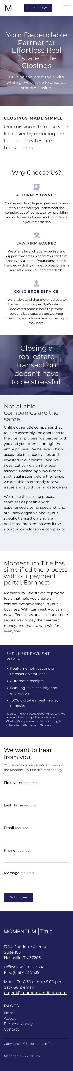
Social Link (32, 1056)
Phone (17, 850)
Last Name (21, 805)
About (10, 1018)
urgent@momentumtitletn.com (35, 992)
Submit (18, 897)
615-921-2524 (38, 8)
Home (10, 1013)
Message (19, 873)
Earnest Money (18, 1023)
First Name (21, 783)
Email (16, 828)
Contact (11, 1029)
